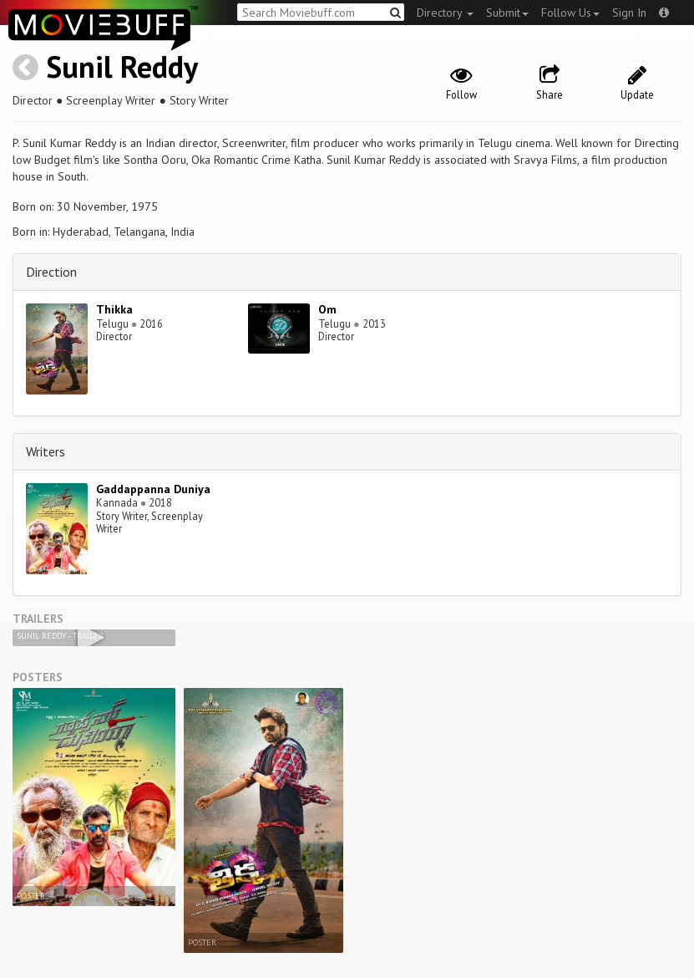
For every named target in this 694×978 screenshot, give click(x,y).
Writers (45, 451)
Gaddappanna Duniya (153, 489)
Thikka (114, 309)
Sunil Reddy (122, 66)
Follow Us (570, 12)
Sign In (629, 12)
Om (327, 309)
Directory (445, 12)
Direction (51, 271)
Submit (507, 12)
